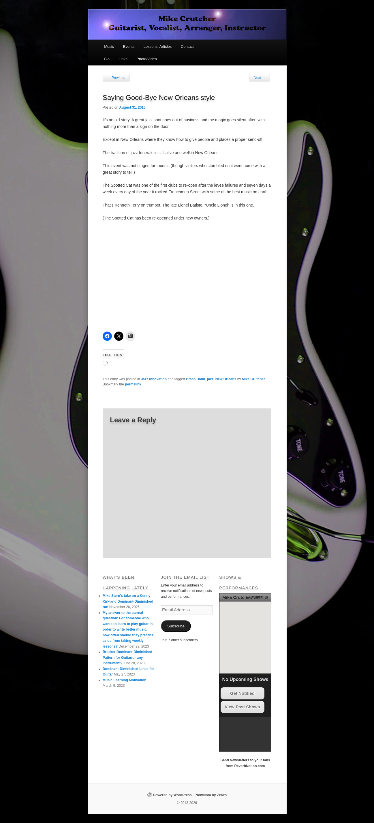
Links (123, 59)
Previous (116, 78)
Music (109, 46)
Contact (187, 46)
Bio (107, 59)
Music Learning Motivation (124, 680)
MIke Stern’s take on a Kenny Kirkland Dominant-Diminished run (128, 601)
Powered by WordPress (172, 795)
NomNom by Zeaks (211, 795)
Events (129, 46)
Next (259, 78)
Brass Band (195, 379)
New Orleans (225, 379)
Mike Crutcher (253, 379)
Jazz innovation (154, 379)
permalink (133, 384)
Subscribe (176, 626)
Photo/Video (146, 59)
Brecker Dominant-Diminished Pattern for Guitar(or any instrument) (127, 657)
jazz (210, 379)
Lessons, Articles (158, 46)
